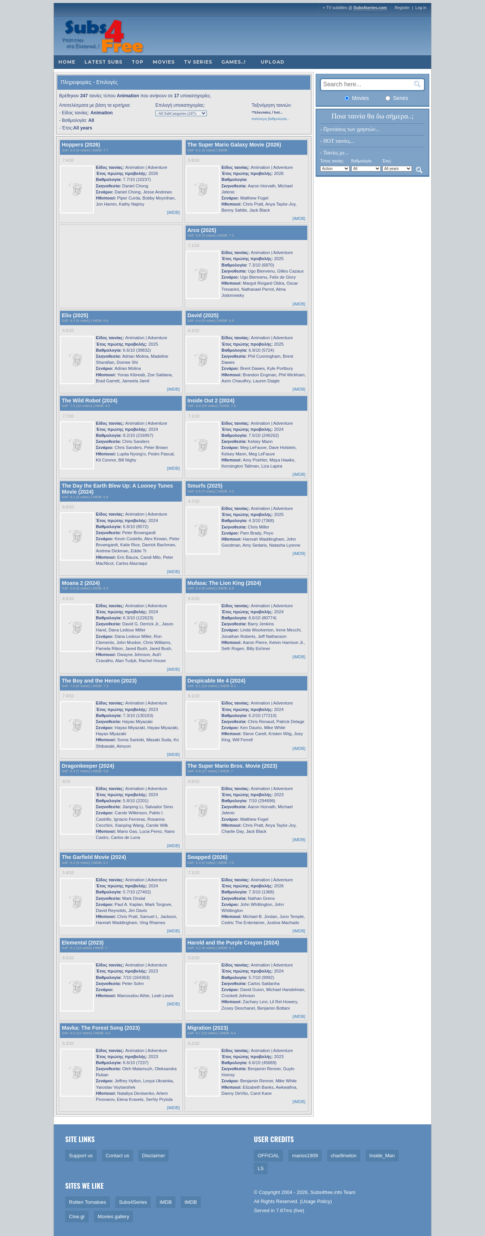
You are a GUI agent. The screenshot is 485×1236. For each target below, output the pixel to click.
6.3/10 (193, 330)
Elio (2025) (75, 315)
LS (261, 1168)
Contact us (117, 1155)
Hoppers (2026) (81, 145)
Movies (164, 62)
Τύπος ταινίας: (332, 161)
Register (402, 7)
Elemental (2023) (83, 943)
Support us (81, 1155)
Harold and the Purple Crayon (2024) (233, 943)
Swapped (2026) (208, 857)
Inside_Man (382, 1155)
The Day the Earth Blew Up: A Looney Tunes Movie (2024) (117, 488)
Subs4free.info (326, 1192)
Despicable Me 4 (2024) (217, 681)
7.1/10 (193, 245)
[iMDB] (173, 212)
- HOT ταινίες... (337, 141)
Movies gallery (113, 1216)
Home (66, 62)
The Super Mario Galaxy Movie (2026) (234, 145)
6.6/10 (68, 507)
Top (137, 62)
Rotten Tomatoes (87, 1202)
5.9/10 (193, 160)
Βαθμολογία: (361, 161)
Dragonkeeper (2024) (88, 766)
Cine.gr (77, 1216)
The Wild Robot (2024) (89, 400)
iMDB (97, 150)
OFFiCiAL (268, 1155)
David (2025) (203, 315)
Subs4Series (133, 1202)
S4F (65, 150)
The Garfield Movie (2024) (94, 857)
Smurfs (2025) (205, 486)
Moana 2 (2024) (81, 583)
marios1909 (305, 1155)
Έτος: (387, 161)
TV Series (198, 62)
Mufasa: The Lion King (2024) (224, 583)
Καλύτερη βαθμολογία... (271, 119)
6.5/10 (68, 330)
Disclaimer (153, 1155)
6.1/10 (193, 696)
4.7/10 (193, 501)
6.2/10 (193, 1043)
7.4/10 (68, 160)
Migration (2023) (208, 1028)
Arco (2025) (202, 230)
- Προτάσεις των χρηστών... (349, 129)
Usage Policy (316, 1201)
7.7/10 (68, 416)
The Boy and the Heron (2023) (99, 681)
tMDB (191, 1202)
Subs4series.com (370, 7)
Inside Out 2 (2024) (211, 400)
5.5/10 (193, 957)
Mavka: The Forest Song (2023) (101, 1028)
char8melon (344, 1155)
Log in (420, 7)
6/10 (66, 781)
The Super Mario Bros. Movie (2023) (232, 766)
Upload (273, 62)
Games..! (233, 62)
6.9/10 (193, 781)
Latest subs (103, 62)
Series (396, 98)
